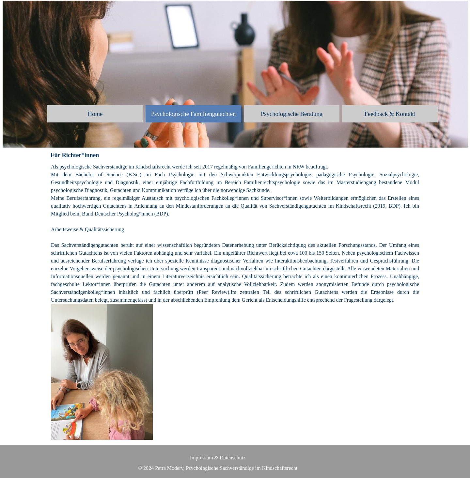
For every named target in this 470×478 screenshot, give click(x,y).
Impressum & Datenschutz (218, 457)
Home (95, 113)
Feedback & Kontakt (390, 113)
